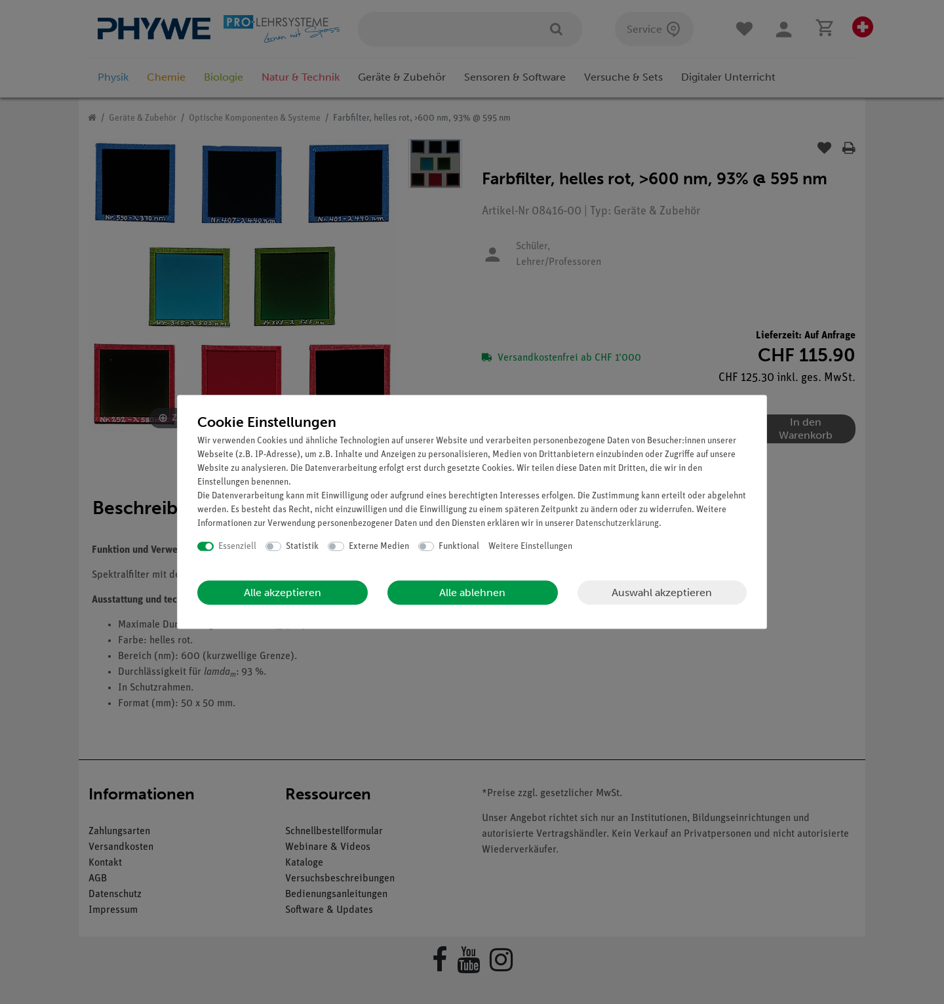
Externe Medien (379, 547)
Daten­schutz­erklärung (617, 524)
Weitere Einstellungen (530, 547)
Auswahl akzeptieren (662, 592)
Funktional (459, 547)
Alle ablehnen (472, 592)
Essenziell (237, 547)
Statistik (302, 547)
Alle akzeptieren (282, 592)
